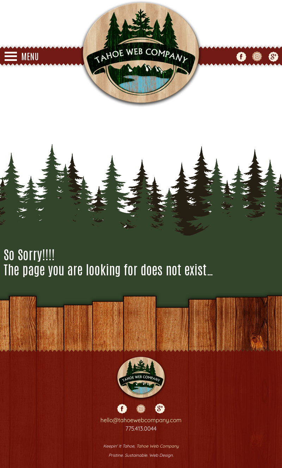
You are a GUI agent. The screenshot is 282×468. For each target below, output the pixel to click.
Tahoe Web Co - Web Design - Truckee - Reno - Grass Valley (141, 54)
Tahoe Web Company (157, 446)
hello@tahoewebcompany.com (141, 420)
